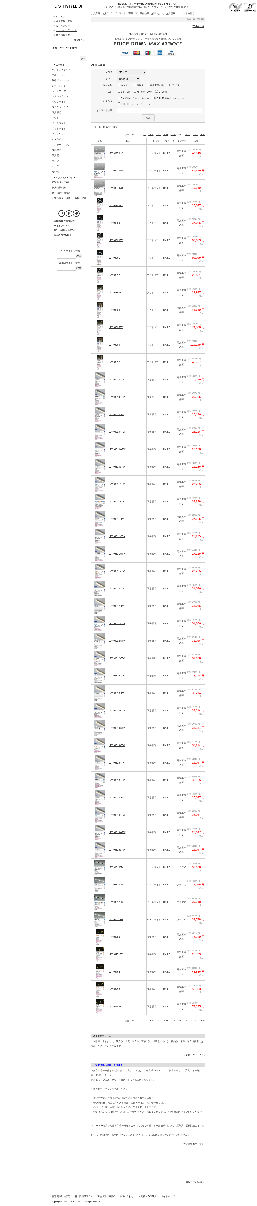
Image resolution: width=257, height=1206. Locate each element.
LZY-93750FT (116, 937)
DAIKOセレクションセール (133, 98)
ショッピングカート (66, 30)
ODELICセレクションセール (134, 103)
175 (202, 134)
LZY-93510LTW (116, 414)
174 (195, 134)
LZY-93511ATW (117, 484)
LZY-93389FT (116, 223)
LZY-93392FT (116, 275)
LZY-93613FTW (117, 780)
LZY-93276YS (116, 188)
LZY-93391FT (116, 257)
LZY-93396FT (116, 345)
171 (173, 134)
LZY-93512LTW (116, 606)
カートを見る (188, 13)
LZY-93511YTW (117, 571)
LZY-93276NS (116, 153)
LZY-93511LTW (116, 519)
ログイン (60, 16)
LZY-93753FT (116, 989)
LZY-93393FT (116, 292)
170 (165, 134)
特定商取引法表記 (61, 1196)
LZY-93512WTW (117, 641)
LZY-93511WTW (117, 553)
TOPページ (198, 26)
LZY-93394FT (116, 310)
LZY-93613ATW (117, 762)
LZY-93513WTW (117, 728)
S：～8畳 (124, 91)
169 (158, 134)
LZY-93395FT (116, 327)
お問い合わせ (158, 13)
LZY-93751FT (116, 954)
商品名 (106, 127)
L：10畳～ (162, 91)
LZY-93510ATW (117, 379)
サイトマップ (168, 1196)
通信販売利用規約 (106, 1196)
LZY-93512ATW (117, 588)
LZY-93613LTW (116, 797)
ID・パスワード (64, 25)
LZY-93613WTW (117, 832)
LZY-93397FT (116, 362)
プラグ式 (173, 85)
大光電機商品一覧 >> (194, 1144)
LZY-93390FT (116, 240)
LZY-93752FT (116, 971)
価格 (114, 127)
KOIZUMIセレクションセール (168, 98)
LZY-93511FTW (117, 501)
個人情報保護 (63, 35)
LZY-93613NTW (117, 815)
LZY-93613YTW (117, 850)
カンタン (124, 85)
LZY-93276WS (116, 170)
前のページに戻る (195, 1181)
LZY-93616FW (116, 884)
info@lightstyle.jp (62, 235)
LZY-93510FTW (117, 397)
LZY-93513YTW (117, 745)
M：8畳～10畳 (143, 91)
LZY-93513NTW (117, 710)
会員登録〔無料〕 (65, 21)
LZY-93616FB (116, 867)
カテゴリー (61, 65)
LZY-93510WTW (117, 449)
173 (187, 134)
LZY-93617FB (116, 902)
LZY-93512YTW (117, 658)
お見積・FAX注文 (147, 1196)
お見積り (170, 13)
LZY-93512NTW (117, 623)
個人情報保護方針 (84, 1196)
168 (151, 134)
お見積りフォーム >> (194, 1055)
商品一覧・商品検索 (138, 13)
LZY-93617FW (116, 919)
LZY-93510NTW (117, 432)
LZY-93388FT (116, 205)
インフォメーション (65, 177)
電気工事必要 (155, 85)
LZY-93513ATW (117, 675)
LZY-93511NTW (117, 536)
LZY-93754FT (116, 1006)
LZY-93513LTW (116, 693)
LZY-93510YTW (117, 466)
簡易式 (138, 85)
